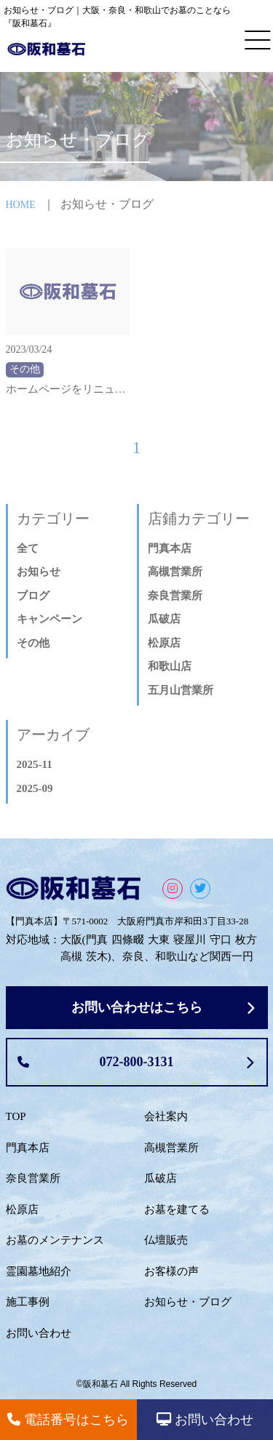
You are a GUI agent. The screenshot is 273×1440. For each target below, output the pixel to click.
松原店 (164, 643)
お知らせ (38, 571)
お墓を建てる (177, 1209)
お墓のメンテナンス (55, 1240)
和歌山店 (169, 666)
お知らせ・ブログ (188, 1302)
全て (28, 548)
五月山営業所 (180, 690)
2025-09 (35, 788)
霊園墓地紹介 (38, 1271)
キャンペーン (49, 619)
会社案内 (166, 1116)
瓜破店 (164, 619)
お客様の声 (171, 1271)
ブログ (33, 595)
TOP (16, 1116)
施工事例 (28, 1302)
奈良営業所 (175, 595)
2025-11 (34, 764)
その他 (33, 643)
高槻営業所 (175, 571)
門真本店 (169, 548)
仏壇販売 (166, 1240)
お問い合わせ (38, 1333)
